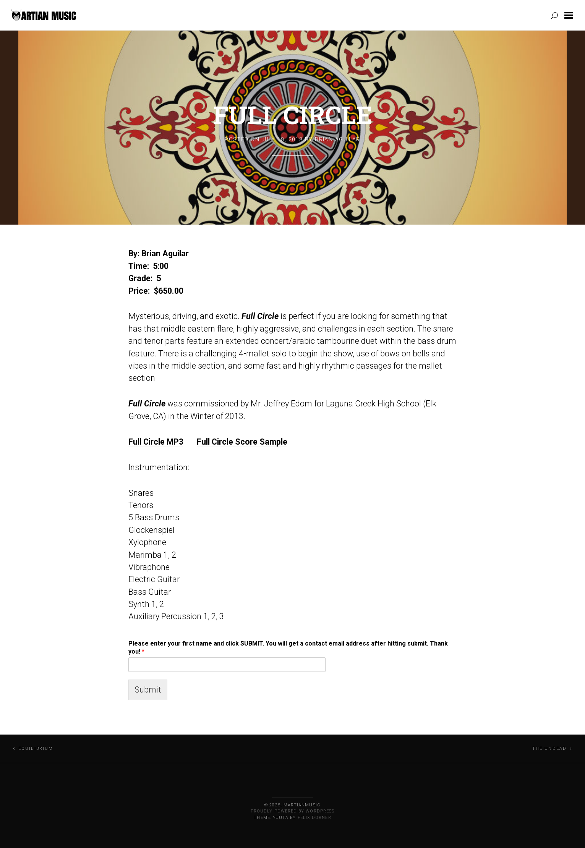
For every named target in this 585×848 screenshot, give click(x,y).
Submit (148, 689)
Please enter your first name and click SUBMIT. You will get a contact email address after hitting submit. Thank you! (288, 647)
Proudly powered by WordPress (292, 811)
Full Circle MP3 (155, 442)
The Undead (549, 748)
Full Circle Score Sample (242, 442)
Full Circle (292, 114)
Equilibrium (35, 748)
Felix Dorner (314, 817)
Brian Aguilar (337, 139)
